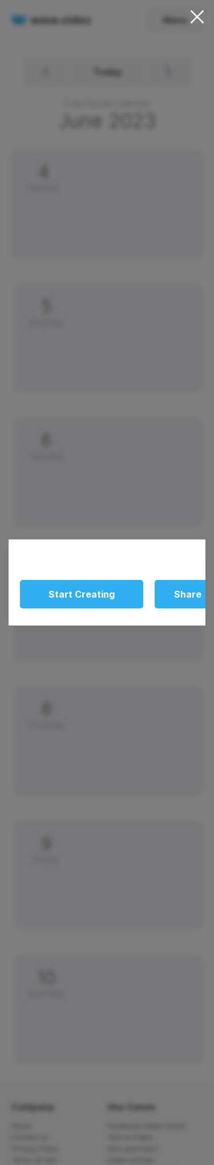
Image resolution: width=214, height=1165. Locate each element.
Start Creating (82, 594)
